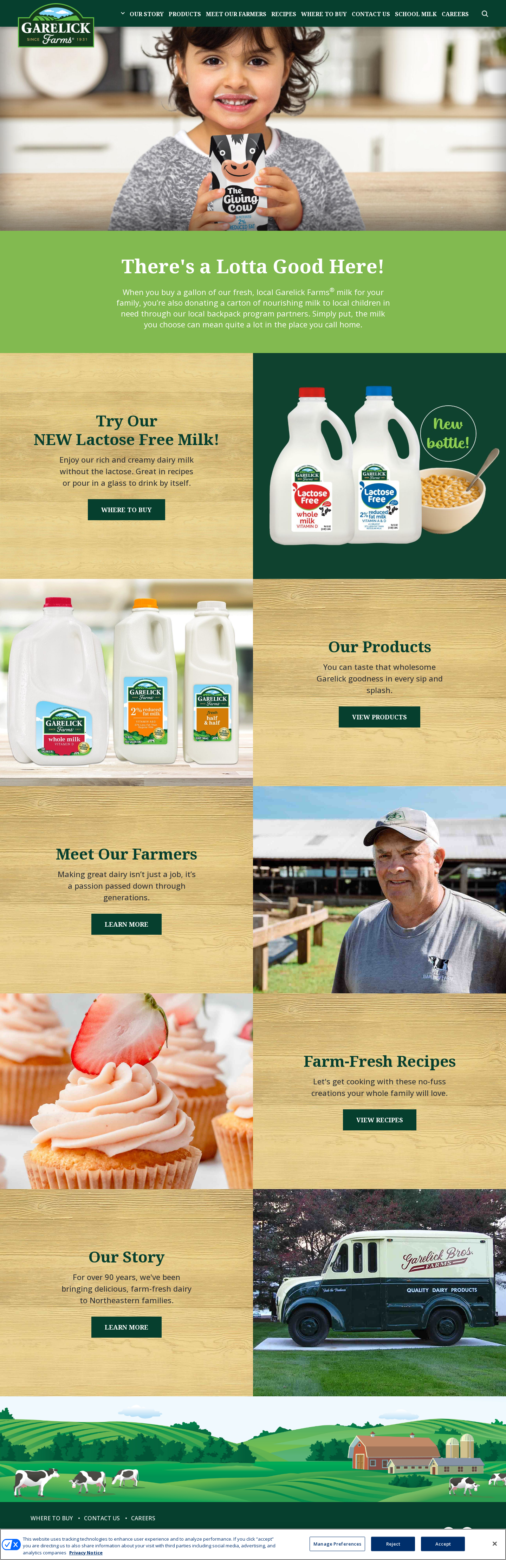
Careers (455, 14)
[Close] (494, 1547)
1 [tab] (253, 198)
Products (185, 14)
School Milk (416, 14)
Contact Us (371, 14)
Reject (393, 1547)
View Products (379, 717)
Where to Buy (324, 14)
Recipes (283, 14)
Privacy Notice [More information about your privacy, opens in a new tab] (86, 1556)
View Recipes (379, 1120)
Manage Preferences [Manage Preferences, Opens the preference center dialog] (337, 1547)
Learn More (126, 924)
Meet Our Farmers (236, 14)
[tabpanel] (253, 129)
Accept (443, 1547)
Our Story (147, 14)
